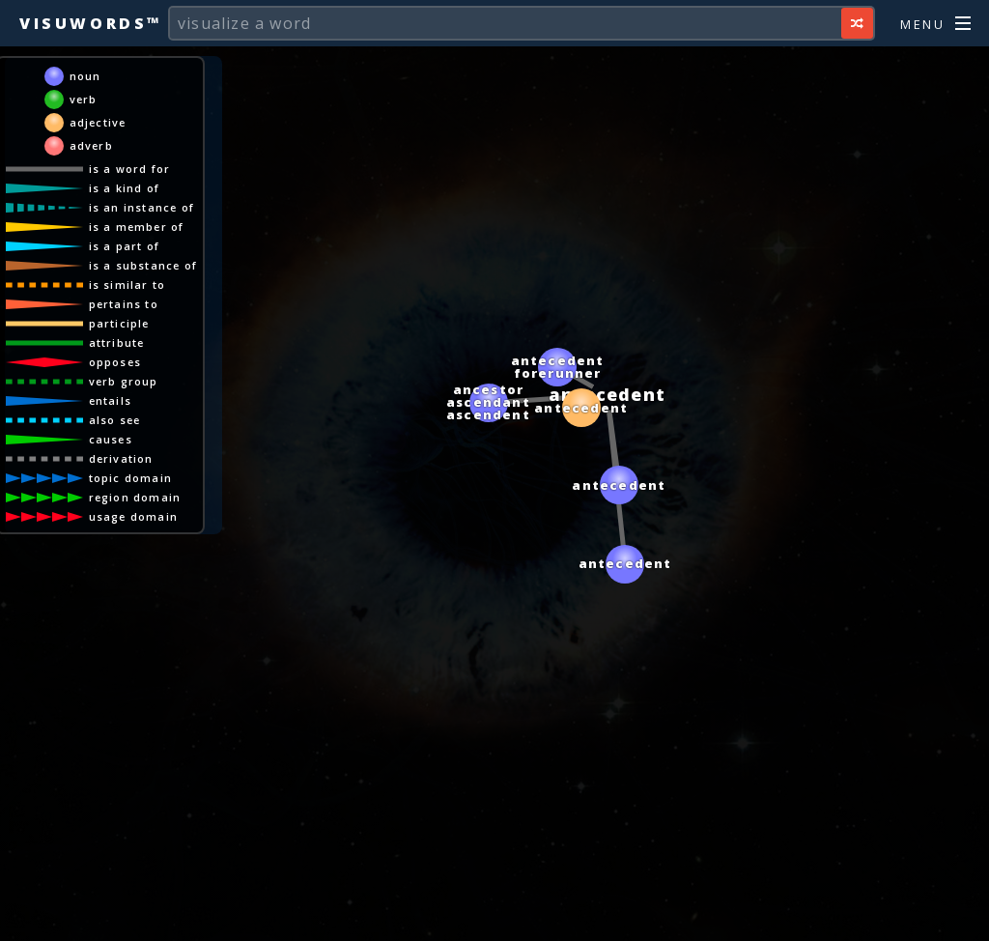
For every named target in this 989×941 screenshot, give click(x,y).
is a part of (124, 246)
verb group (123, 381)
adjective (98, 122)
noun (85, 76)
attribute (117, 342)
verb (84, 99)
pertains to (123, 304)
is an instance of (141, 207)
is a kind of (124, 188)
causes (110, 439)
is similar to (127, 284)
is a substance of (143, 265)
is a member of (136, 226)
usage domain (133, 516)
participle (119, 323)
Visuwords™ (90, 23)
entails (110, 400)
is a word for (130, 168)
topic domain (130, 477)
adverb (91, 145)
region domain (135, 497)
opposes (115, 362)
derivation (121, 458)
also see (115, 420)
